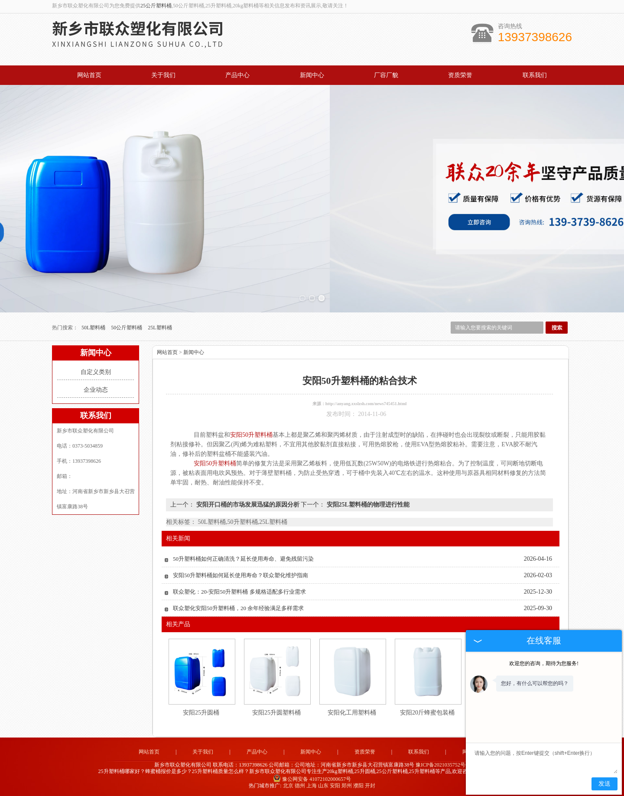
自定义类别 (96, 372)
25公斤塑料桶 (156, 6)
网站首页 (89, 75)
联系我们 (535, 75)
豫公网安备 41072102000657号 (312, 779)
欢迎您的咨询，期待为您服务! (543, 663)
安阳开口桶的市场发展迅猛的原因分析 (248, 504)
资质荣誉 (460, 75)
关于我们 (163, 75)
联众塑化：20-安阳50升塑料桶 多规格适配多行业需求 (239, 591)
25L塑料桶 (160, 328)
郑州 (346, 786)
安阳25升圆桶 (201, 712)
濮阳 (358, 786)
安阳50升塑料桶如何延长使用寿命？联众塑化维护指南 (240, 575)
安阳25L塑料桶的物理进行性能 (367, 504)
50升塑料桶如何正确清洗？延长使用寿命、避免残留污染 (243, 559)
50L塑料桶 (94, 328)
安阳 (335, 786)
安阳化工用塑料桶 (352, 712)
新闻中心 (312, 75)
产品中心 (237, 75)
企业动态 (96, 390)
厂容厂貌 (386, 75)
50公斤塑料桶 (127, 328)
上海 (311, 786)
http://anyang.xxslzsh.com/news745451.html (366, 403)
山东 (323, 786)
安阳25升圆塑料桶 (276, 712)
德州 (300, 786)
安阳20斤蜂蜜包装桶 (427, 712)
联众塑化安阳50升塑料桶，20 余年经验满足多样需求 (238, 608)
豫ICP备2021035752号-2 (443, 765)
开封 (370, 786)
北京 (288, 786)
